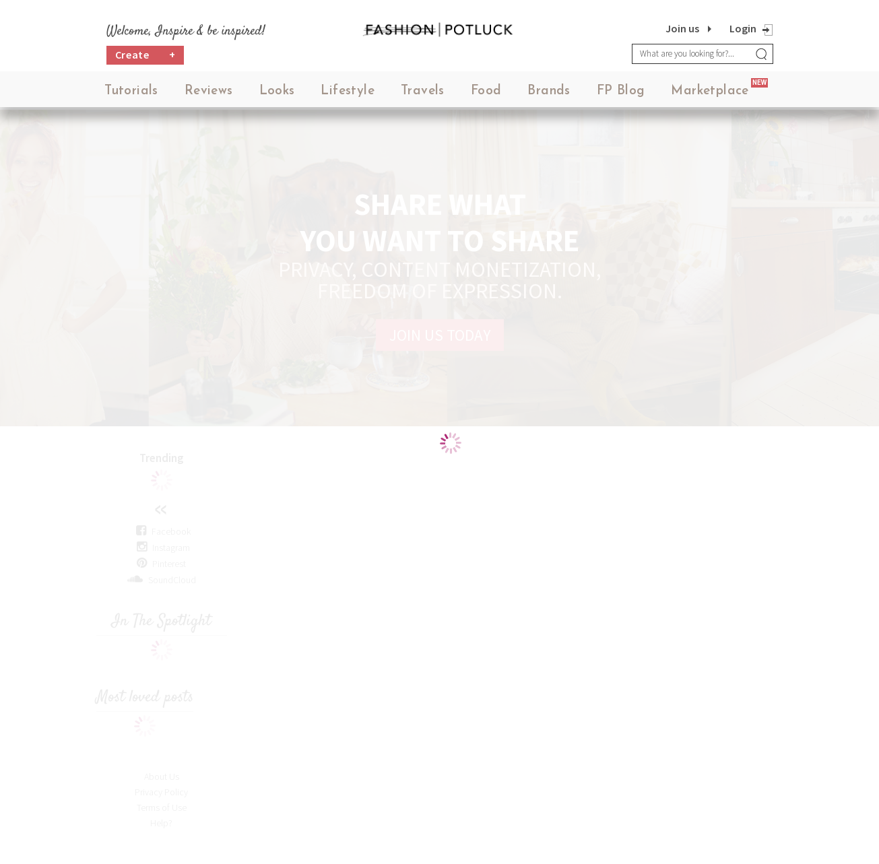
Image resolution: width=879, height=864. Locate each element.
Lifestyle (348, 94)
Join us (682, 28)
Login (742, 28)
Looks (277, 94)
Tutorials (131, 94)
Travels (423, 94)
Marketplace (709, 94)
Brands (548, 94)
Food (486, 94)
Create (145, 57)
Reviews (209, 94)
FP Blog (621, 94)
